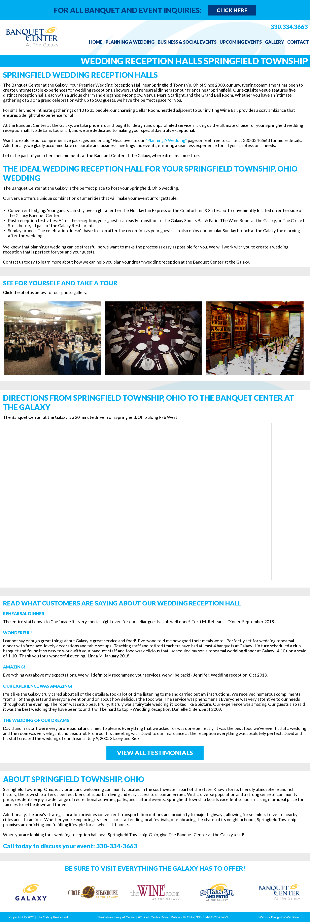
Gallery (274, 42)
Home (95, 42)
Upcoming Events (241, 42)
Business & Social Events (187, 42)
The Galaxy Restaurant (52, 917)
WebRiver (292, 917)
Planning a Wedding (130, 42)
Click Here (232, 10)
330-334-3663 (116, 846)
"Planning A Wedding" (166, 140)
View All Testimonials (155, 752)
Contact (298, 42)
